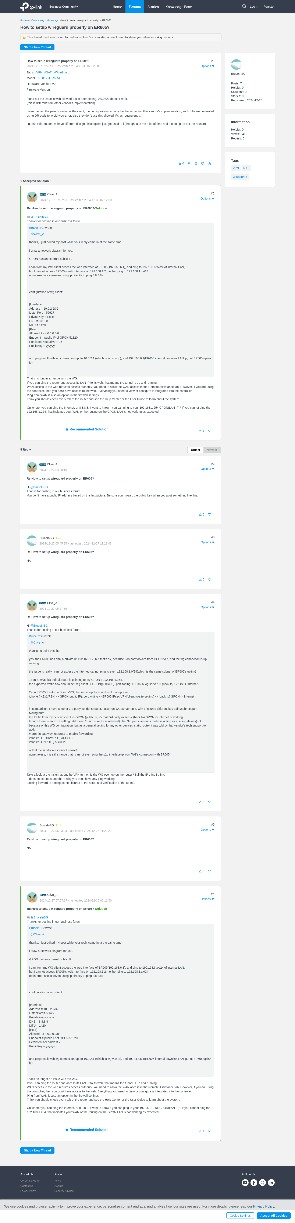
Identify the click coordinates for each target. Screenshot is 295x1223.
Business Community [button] (63, 6)
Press (58, 1174)
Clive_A (52, 194)
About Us (26, 1174)
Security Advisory (64, 1191)
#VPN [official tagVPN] (39, 72)
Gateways (52, 20)
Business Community (32, 20)
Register (269, 6)
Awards (58, 1185)
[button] (209, 163)
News (57, 1180)
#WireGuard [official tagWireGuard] (61, 72)
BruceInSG (36, 227)
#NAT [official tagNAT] (48, 72)
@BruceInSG (39, 217)
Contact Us (26, 1185)
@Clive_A (37, 234)
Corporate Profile (30, 1180)
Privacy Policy (28, 1191)
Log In (254, 6)
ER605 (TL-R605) (48, 78)
